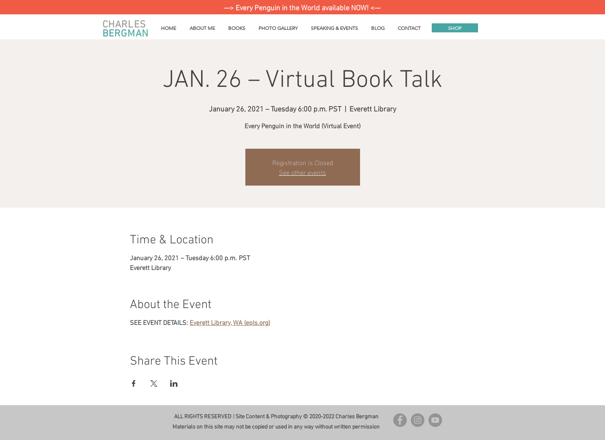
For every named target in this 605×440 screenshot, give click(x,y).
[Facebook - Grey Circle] (400, 420)
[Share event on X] (154, 383)
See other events (302, 172)
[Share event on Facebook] (134, 383)
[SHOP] (454, 28)
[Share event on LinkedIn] (174, 383)
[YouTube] (435, 420)
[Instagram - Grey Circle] (417, 420)
